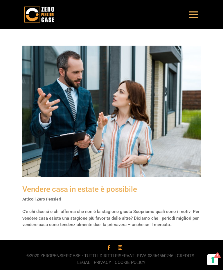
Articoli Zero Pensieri (41, 199)
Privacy (102, 262)
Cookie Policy (130, 262)
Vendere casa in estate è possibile (79, 189)
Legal (83, 262)
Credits (185, 255)
